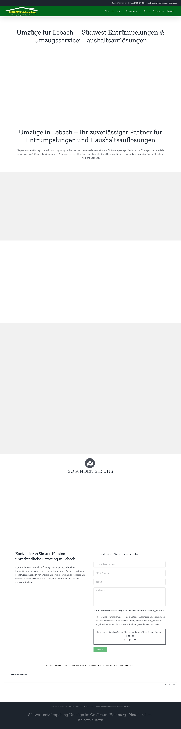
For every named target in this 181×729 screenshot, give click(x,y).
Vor (173, 684)
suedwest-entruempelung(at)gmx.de (162, 3)
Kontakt (98, 706)
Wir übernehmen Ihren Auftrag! (119, 665)
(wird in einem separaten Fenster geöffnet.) (129, 610)
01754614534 (139, 3)
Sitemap (126, 706)
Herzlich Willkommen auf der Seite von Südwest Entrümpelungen (73, 665)
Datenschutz (117, 706)
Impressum (106, 706)
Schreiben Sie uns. (20, 674)
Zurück (166, 684)
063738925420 (121, 3)
